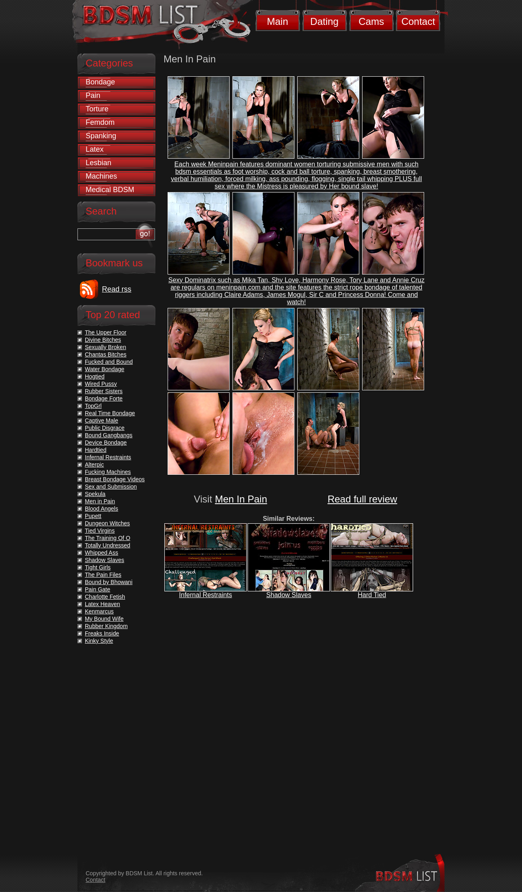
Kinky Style (99, 640)
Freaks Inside (102, 633)
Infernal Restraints (205, 594)
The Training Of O (107, 538)
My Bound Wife (104, 618)
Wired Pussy (101, 384)
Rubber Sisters (104, 391)
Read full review (362, 499)
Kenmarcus (99, 611)
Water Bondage (104, 369)
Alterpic (94, 464)
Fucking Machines (108, 472)
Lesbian (98, 163)
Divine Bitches (103, 339)
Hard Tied (372, 594)
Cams (371, 21)
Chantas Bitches (105, 354)
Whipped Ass (101, 552)
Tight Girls (98, 567)
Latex (95, 149)
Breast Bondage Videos (115, 479)
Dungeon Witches (107, 523)
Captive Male (101, 420)
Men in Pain (100, 501)
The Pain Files (103, 574)
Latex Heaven (102, 604)
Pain (93, 95)
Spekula (95, 494)
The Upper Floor (105, 332)
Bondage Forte (104, 398)
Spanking (101, 136)
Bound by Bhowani (109, 582)
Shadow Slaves (288, 594)
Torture (97, 109)
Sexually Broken (105, 347)
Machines (101, 176)
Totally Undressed (107, 545)
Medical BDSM (110, 190)
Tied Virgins (100, 530)
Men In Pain (241, 499)
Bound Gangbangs (109, 435)
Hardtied (95, 450)
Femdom (100, 122)
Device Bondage (106, 442)
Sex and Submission (111, 486)
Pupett (93, 516)
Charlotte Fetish (105, 596)
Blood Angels (101, 508)
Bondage (100, 82)
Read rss (116, 289)
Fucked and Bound (109, 362)
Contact (418, 21)
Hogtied (94, 376)
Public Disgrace (104, 428)
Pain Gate (97, 589)
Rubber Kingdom (106, 626)
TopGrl (93, 406)
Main (277, 21)
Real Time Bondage (110, 413)
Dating (324, 21)
